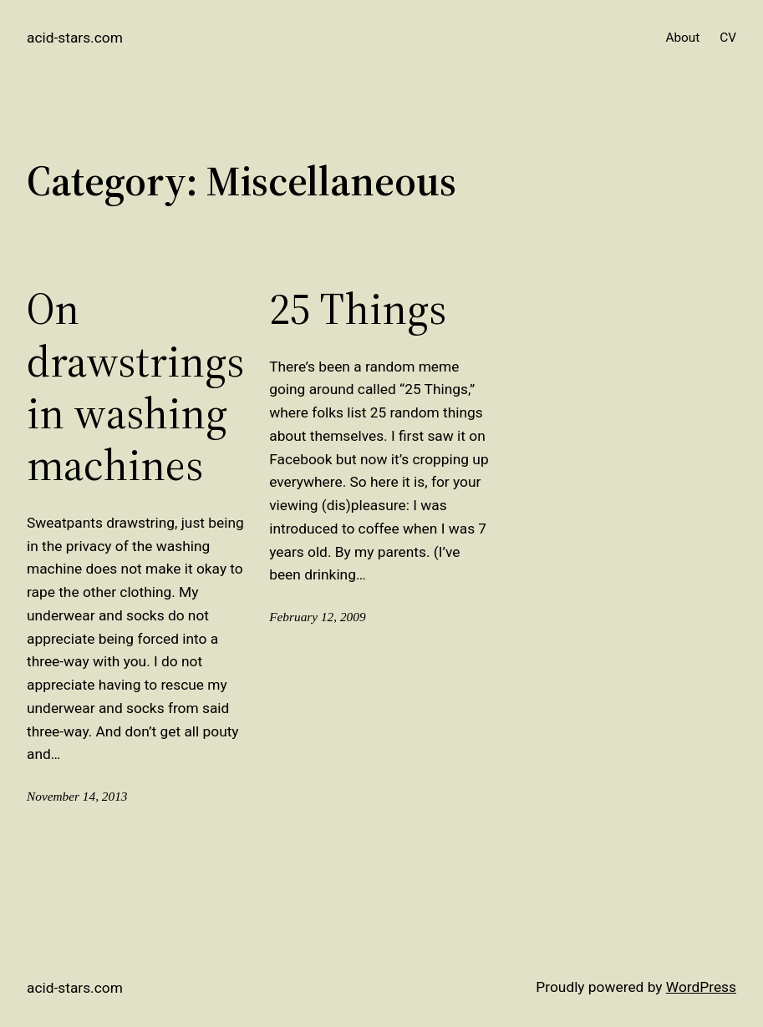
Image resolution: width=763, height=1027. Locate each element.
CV (728, 37)
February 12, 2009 (317, 617)
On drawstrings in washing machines (135, 387)
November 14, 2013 (77, 796)
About (682, 37)
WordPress (701, 987)
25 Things (357, 309)
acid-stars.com (75, 37)
